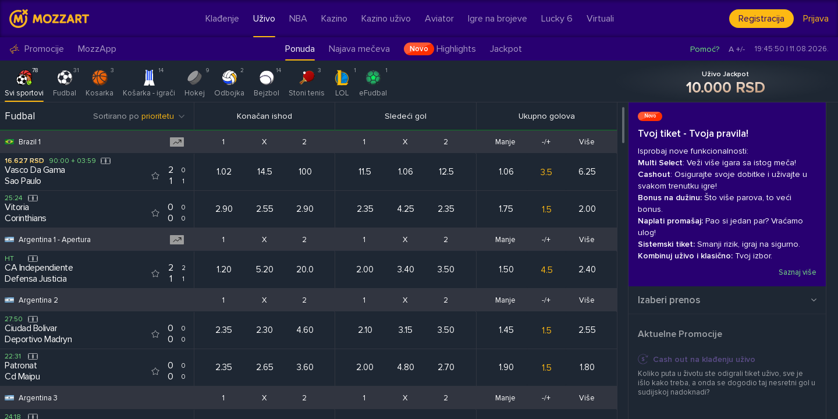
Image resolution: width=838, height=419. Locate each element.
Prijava (816, 18)
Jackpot (506, 49)
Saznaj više (797, 272)
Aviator (439, 18)
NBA (298, 18)
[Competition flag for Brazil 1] (9, 141)
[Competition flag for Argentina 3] (9, 397)
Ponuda (300, 49)
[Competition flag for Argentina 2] (9, 300)
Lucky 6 (557, 18)
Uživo (264, 18)
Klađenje (222, 18)
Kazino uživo (386, 18)
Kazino (334, 18)
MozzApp (97, 49)
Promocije (36, 49)
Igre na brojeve (497, 18)
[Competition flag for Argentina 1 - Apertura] (9, 239)
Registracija (761, 18)
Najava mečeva (359, 49)
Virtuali (600, 18)
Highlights (440, 48)
